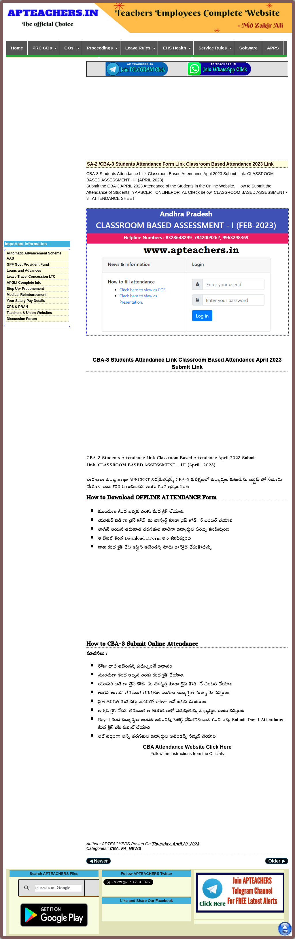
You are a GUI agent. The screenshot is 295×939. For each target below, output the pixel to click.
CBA (114, 848)
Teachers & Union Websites (29, 313)
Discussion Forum (22, 319)
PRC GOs (42, 47)
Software (248, 47)
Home (17, 47)
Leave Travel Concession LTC (31, 277)
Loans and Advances (24, 271)
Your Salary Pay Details (26, 301)
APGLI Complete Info (24, 283)
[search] (58, 888)
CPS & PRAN (17, 307)
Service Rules (212, 47)
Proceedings (100, 47)
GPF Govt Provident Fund (28, 264)
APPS (273, 47)
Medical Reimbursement (26, 295)
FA (123, 848)
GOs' (69, 47)
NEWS (135, 848)
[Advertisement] (187, 117)
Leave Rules (138, 47)
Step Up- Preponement (25, 289)
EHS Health (174, 47)
